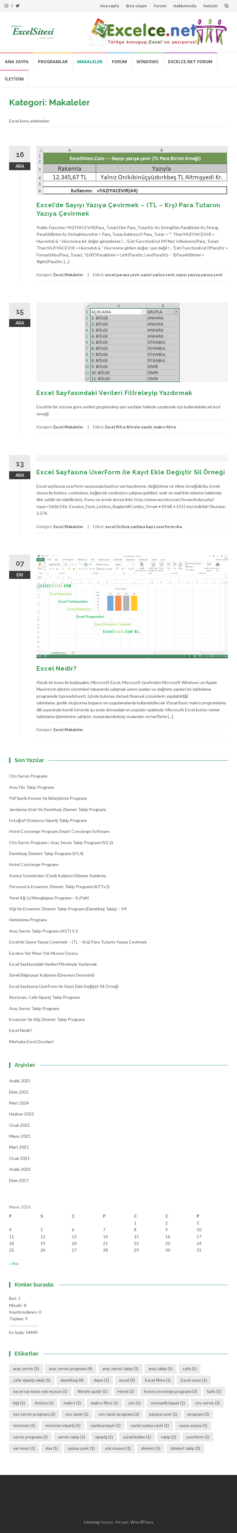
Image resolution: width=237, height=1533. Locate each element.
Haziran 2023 (21, 1113)
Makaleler (89, 61)
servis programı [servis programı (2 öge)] (30, 1436)
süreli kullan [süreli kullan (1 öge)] (137, 1436)
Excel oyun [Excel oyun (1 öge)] (194, 1380)
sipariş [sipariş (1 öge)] (104, 1436)
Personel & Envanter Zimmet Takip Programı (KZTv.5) (59, 886)
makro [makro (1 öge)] (72, 1402)
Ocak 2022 (19, 1125)
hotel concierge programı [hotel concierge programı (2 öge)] (170, 1391)
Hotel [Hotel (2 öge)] (126, 1391)
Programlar (53, 61)
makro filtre (165, 426)
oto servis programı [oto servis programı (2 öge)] (34, 1414)
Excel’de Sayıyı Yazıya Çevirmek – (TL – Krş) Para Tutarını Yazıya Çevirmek (78, 941)
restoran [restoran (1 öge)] (24, 1425)
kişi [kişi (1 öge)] (19, 1402)
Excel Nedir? (56, 668)
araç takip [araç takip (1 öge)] (161, 1368)
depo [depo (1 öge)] (101, 1380)
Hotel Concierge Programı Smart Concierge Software (59, 831)
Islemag (91, 1521)
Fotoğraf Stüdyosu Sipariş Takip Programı (48, 820)
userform (165, 526)
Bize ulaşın (136, 6)
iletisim (210, 6)
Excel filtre (115, 426)
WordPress (141, 1521)
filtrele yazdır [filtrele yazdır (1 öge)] (92, 1391)
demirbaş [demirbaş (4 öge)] (72, 1380)
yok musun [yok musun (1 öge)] (118, 1448)
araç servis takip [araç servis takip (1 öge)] (120, 1368)
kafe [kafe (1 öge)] (214, 1391)
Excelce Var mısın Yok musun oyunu (43, 953)
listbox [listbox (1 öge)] (44, 1402)
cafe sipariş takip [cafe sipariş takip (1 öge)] (31, 1380)
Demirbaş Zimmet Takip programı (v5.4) (46, 853)
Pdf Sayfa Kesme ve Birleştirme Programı (48, 798)
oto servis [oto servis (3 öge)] (207, 1402)
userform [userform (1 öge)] (197, 1436)
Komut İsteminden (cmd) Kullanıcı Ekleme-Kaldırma (57, 875)
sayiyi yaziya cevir (158, 274)
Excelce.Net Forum (190, 61)
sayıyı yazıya (188, 274)
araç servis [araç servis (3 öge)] (26, 1368)
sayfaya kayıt (143, 526)
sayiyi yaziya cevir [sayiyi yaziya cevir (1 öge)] (150, 1425)
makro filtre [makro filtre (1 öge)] (104, 1402)
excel (110, 274)
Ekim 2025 (19, 1092)
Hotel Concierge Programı (33, 864)
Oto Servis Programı (28, 776)
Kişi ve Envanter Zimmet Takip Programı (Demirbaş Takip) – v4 (68, 908)
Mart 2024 (19, 1102)
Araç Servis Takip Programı (34, 1008)
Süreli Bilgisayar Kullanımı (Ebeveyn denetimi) (51, 975)
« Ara (14, 1263)
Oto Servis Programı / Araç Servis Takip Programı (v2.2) (61, 842)
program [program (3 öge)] (198, 1414)
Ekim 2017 (19, 1180)
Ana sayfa (109, 6)
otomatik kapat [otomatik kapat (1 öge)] (168, 1402)
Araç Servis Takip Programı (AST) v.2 (43, 930)
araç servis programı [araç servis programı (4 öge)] (70, 1368)
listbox (123, 526)
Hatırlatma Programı (28, 919)
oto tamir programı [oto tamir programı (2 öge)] (118, 1414)
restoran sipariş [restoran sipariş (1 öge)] (63, 1425)
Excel (58, 274)
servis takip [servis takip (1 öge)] (71, 1436)
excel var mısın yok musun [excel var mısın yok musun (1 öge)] (40, 1391)
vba (178, 526)
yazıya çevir (212, 274)
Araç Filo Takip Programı (31, 787)
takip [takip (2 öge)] (168, 1436)
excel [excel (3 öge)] (127, 1380)
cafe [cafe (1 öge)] (190, 1368)
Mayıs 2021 (20, 1136)
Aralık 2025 (19, 1080)
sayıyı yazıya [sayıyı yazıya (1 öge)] (193, 1425)
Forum (160, 6)
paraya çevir (128, 274)
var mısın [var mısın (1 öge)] (24, 1448)
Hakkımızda (184, 6)
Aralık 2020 (19, 1169)
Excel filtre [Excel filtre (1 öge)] (158, 1380)
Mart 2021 (19, 1147)
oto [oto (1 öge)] (134, 1402)
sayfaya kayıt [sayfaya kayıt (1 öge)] (106, 1425)
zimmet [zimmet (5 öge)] (150, 1448)
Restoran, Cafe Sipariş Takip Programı (44, 997)
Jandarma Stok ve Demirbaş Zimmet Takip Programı (57, 809)
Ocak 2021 (19, 1158)
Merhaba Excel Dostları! (31, 1041)
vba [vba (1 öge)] (51, 1448)
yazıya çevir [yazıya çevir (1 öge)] (81, 1448)
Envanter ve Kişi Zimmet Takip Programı (47, 1019)
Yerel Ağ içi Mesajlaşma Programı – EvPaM (49, 897)
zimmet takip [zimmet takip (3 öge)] (185, 1448)
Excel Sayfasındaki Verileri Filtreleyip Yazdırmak (114, 393)
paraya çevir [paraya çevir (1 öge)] (163, 1414)
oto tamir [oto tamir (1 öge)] (76, 1414)
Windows (147, 61)
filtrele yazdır (140, 426)
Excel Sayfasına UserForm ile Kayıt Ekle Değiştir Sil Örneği (130, 472)
